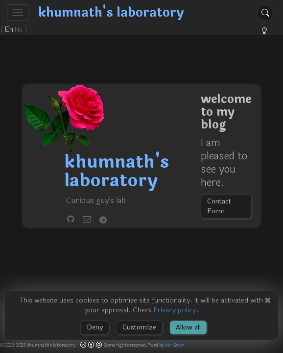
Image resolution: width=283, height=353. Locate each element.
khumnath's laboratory (111, 12)
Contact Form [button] (219, 206)
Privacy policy (175, 310)
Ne (19, 30)
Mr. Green (175, 345)
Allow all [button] (188, 327)
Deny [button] (95, 327)
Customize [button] (139, 327)
